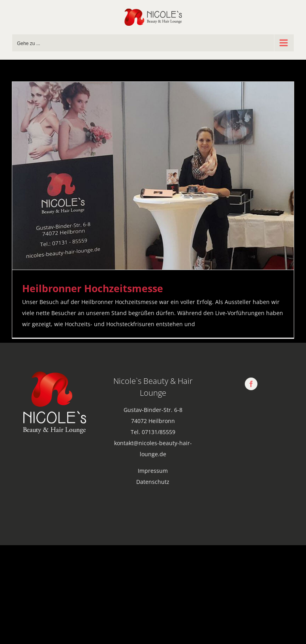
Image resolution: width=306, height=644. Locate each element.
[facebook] (251, 384)
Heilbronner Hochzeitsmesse (92, 288)
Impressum (153, 470)
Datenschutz (152, 481)
